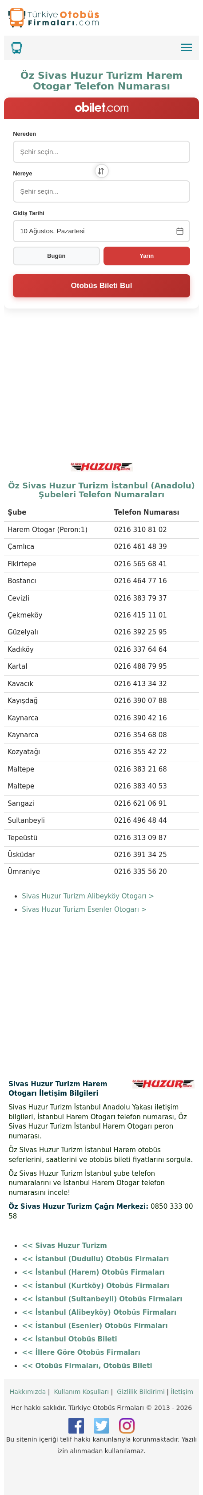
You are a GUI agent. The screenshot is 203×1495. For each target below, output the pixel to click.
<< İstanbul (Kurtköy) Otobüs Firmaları (95, 1286)
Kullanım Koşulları (81, 1391)
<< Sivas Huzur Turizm (64, 1246)
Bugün (56, 255)
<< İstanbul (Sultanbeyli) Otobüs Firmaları (102, 1299)
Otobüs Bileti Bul (101, 285)
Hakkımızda (28, 1391)
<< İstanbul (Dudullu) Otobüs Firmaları (95, 1259)
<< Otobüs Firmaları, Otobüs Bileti (87, 1366)
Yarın (146, 255)
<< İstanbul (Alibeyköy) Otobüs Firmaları (99, 1312)
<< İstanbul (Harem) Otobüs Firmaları (93, 1272)
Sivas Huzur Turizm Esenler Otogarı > (84, 910)
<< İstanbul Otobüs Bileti (69, 1339)
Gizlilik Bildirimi (141, 1391)
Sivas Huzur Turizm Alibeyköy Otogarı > (88, 896)
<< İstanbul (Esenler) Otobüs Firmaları (94, 1326)
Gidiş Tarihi (28, 213)
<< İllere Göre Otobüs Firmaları (81, 1353)
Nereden (24, 133)
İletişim (182, 1391)
